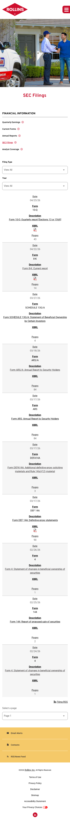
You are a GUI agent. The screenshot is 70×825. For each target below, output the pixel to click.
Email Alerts (14, 733)
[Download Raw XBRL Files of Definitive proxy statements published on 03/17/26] (35, 530)
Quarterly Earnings (11, 122)
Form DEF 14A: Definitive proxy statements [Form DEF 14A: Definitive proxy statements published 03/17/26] (35, 520)
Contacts (13, 745)
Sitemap (35, 795)
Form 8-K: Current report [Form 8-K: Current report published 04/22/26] (35, 268)
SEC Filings (7, 142)
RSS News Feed (16, 756)
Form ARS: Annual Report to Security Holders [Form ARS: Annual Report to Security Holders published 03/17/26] (35, 418)
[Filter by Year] (35, 186)
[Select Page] (35, 716)
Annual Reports (9, 136)
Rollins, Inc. (30, 770)
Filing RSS (60, 702)
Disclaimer (35, 789)
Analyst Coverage (10, 149)
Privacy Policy (35, 783)
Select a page (9, 708)
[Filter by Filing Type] (35, 170)
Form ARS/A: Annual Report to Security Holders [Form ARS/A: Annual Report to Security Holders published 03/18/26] (35, 369)
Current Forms (9, 129)
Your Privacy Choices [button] (35, 807)
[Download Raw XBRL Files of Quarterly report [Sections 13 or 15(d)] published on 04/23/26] (35, 229)
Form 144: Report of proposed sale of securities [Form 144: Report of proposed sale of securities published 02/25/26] (35, 621)
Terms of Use (35, 777)
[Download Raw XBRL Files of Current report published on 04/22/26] (35, 278)
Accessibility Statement (35, 801)
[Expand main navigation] (66, 9)
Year (4, 178)
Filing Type (7, 162)
